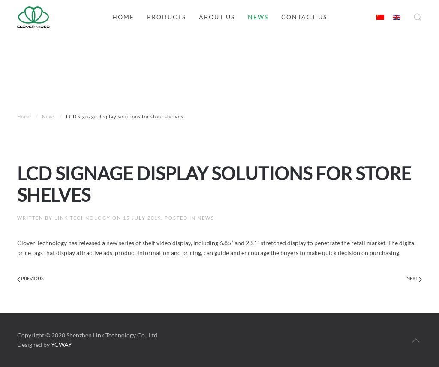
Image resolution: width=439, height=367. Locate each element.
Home (123, 17)
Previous (30, 279)
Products (166, 17)
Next (414, 279)
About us (217, 17)
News (258, 17)
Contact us (304, 17)
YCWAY (61, 344)
